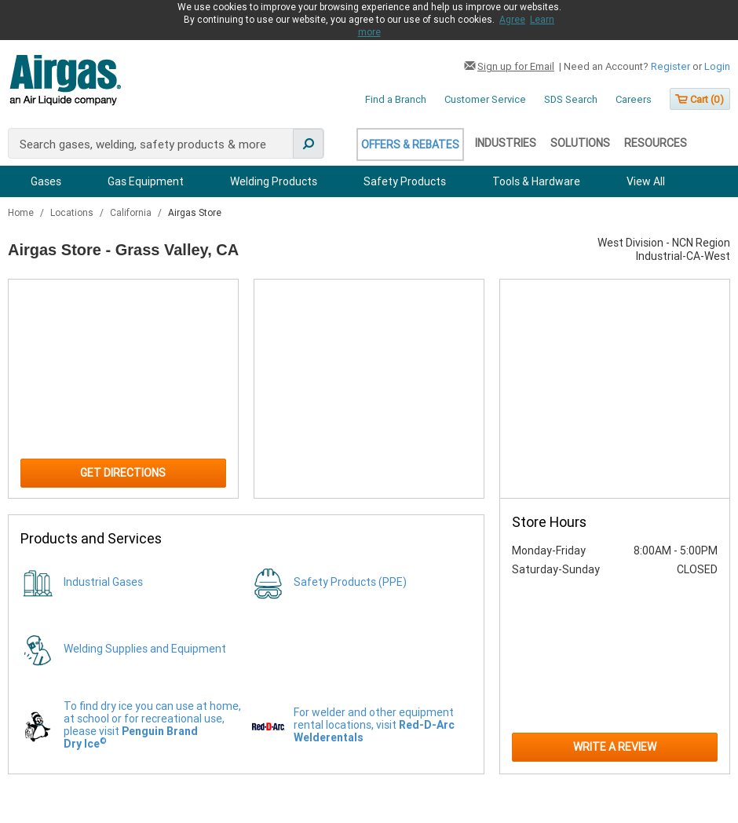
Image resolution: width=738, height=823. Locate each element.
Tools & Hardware (536, 181)
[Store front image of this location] (614, 389)
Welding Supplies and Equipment (145, 648)
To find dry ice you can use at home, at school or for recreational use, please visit (152, 725)
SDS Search (570, 99)
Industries (505, 143)
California (132, 212)
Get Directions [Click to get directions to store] (123, 472)
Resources (655, 143)
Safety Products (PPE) (350, 582)
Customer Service (485, 99)
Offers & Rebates (410, 144)
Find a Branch (395, 99)
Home (22, 212)
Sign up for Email (515, 66)
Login (717, 66)
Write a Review (614, 747)
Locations (73, 212)
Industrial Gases (103, 582)
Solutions (580, 143)
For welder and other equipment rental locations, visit (374, 725)
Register (670, 66)
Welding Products (273, 181)
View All (646, 181)
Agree (512, 19)
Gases (46, 181)
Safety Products (405, 181)
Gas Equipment (146, 181)
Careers (634, 99)
